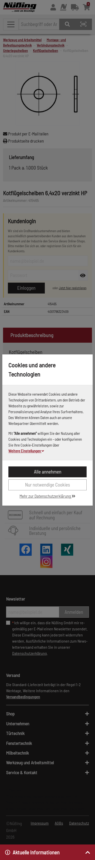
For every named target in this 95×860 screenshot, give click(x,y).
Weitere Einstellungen (26, 451)
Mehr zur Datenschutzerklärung (47, 495)
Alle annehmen (47, 472)
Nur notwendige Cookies (47, 485)
